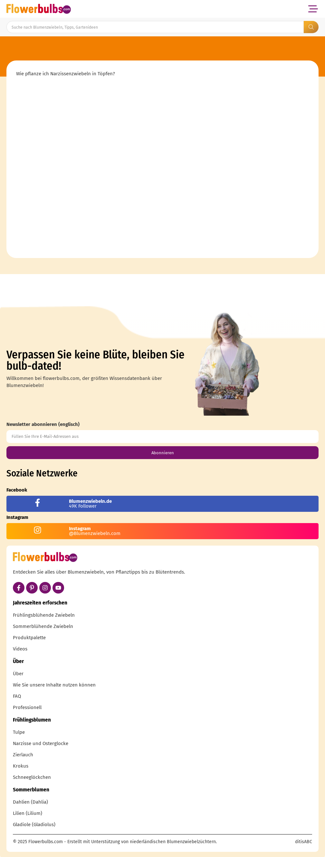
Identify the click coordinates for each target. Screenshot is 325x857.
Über (18, 674)
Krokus (20, 766)
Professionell (27, 707)
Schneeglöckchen (32, 777)
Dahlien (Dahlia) (30, 802)
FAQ (17, 696)
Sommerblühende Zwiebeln (43, 626)
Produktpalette (29, 637)
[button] (313, 8)
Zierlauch (23, 755)
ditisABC (303, 841)
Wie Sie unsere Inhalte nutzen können (54, 685)
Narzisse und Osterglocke (40, 743)
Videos (20, 649)
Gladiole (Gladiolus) (34, 824)
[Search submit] (311, 27)
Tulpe (19, 732)
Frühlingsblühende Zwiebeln (44, 615)
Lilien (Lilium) (27, 813)
